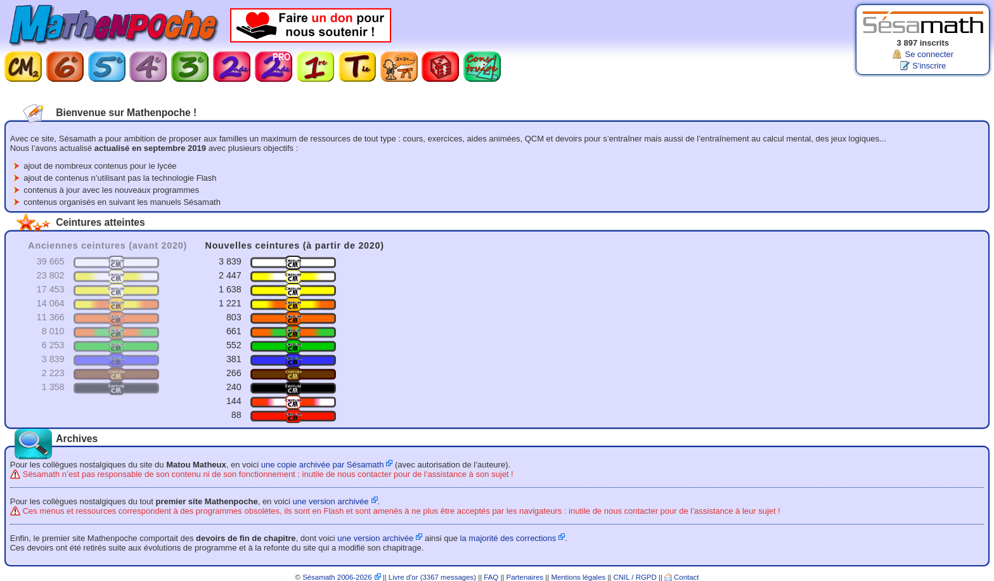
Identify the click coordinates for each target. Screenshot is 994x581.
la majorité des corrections (508, 538)
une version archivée (331, 501)
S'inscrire (929, 65)
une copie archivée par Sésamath (322, 464)
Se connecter (929, 54)
